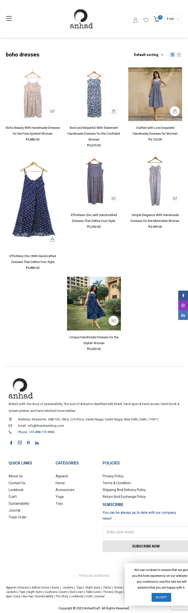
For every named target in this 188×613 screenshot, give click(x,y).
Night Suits (93, 587)
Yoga (60, 497)
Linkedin (183, 315)
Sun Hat (28, 596)
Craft (13, 497)
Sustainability (19, 503)
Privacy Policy (113, 476)
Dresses (24, 587)
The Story (61, 596)
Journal (14, 510)
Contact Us (17, 483)
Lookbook (16, 490)
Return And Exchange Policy (124, 497)
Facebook (183, 295)
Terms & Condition (117, 483)
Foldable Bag (169, 592)
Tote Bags (131, 592)
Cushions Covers (56, 592)
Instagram (183, 305)
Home (60, 483)
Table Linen (93, 592)
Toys (59, 503)
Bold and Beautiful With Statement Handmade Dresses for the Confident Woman (94, 133)
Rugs (118, 592)
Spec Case (13, 596)
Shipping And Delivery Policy (124, 490)
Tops (79, 587)
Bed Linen (76, 592)
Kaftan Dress (40, 587)
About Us (16, 476)
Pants (107, 587)
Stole (154, 592)
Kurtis (55, 587)
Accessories (65, 490)
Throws (108, 592)
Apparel (62, 476)
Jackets (67, 587)
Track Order (18, 517)
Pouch (145, 592)
